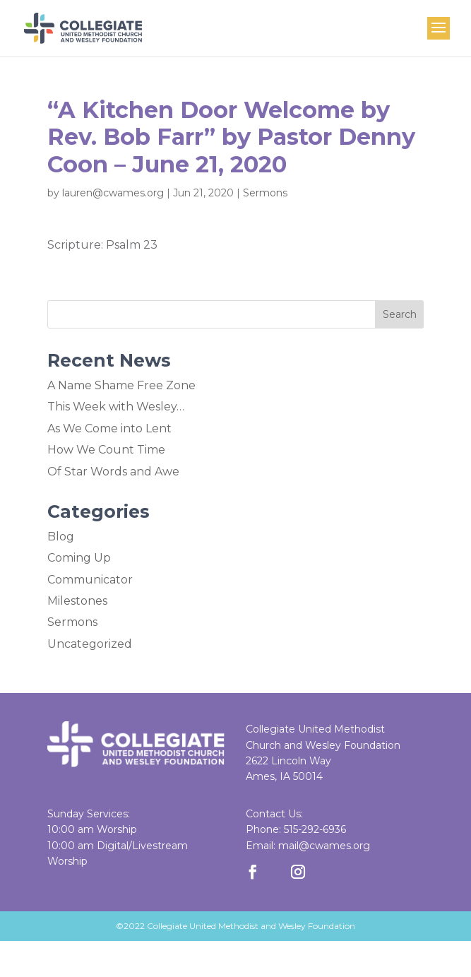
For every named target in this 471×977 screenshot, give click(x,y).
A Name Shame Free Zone (121, 385)
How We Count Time (106, 449)
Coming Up (79, 557)
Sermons (265, 192)
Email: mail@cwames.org (308, 845)
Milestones (77, 601)
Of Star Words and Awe (113, 471)
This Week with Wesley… (115, 406)
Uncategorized (89, 644)
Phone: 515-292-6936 (296, 829)
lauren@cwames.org (113, 192)
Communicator (90, 579)
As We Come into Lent (109, 428)
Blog (60, 536)
